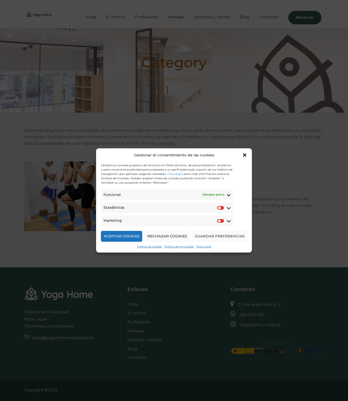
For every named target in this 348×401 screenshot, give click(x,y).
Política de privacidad (179, 246)
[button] (244, 155)
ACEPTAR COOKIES (122, 236)
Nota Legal (203, 246)
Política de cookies (149, 246)
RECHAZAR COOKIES (167, 236)
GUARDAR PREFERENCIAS (220, 236)
